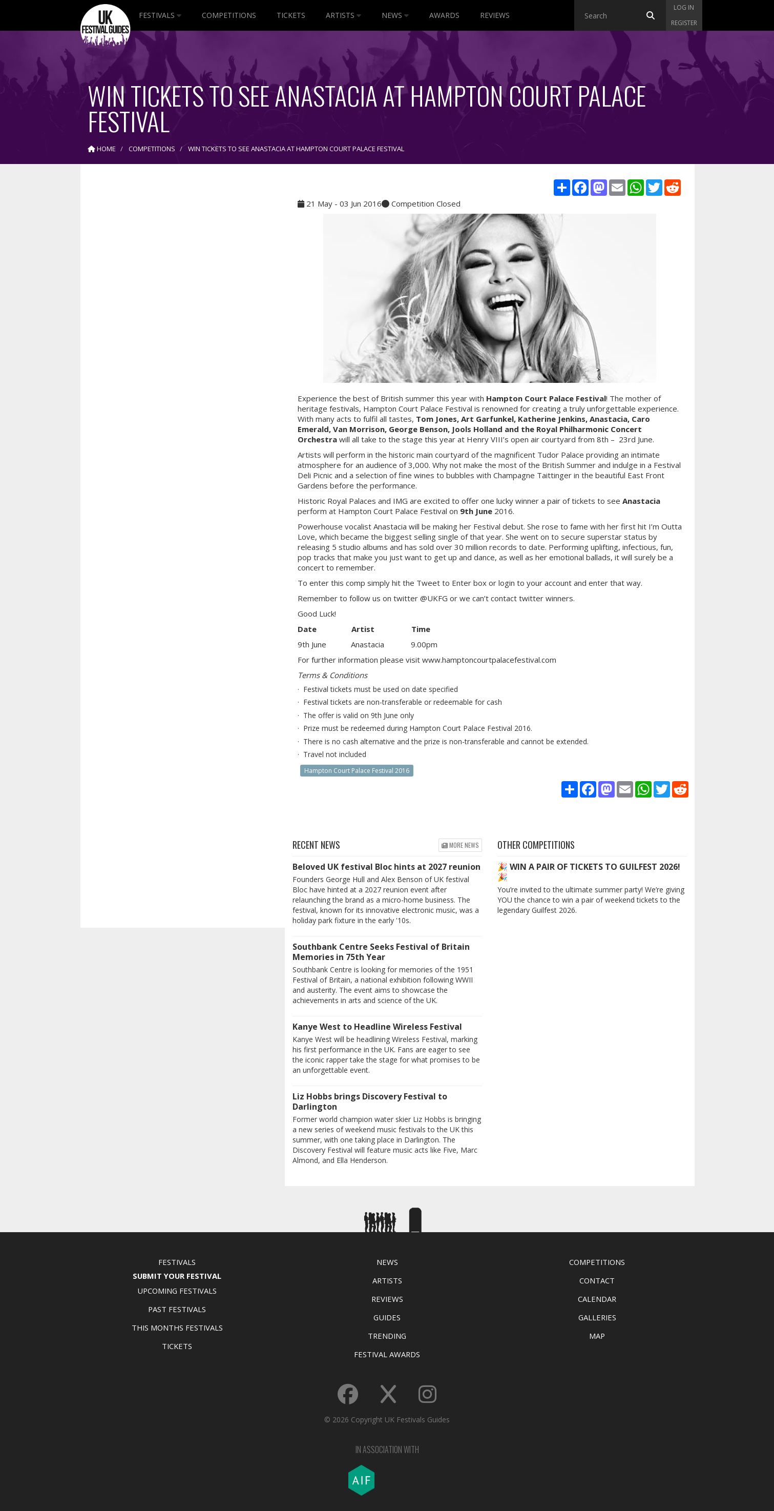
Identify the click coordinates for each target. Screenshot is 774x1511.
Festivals (160, 15)
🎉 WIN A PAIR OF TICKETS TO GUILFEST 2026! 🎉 (588, 872)
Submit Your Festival (177, 1276)
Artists (343, 15)
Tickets (291, 15)
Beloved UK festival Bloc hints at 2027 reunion (386, 866)
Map (597, 1336)
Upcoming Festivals (177, 1290)
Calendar (597, 1299)
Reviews (495, 15)
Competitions (229, 15)
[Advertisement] (175, 333)
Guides (387, 1317)
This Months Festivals (177, 1327)
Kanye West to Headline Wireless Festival (377, 1026)
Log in (684, 7)
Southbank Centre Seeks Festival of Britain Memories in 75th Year (381, 952)
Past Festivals (177, 1309)
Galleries (597, 1317)
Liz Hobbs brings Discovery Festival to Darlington (369, 1101)
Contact (597, 1280)
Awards (444, 15)
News (395, 15)
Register (684, 22)
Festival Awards (387, 1354)
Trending (387, 1336)
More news (460, 845)
